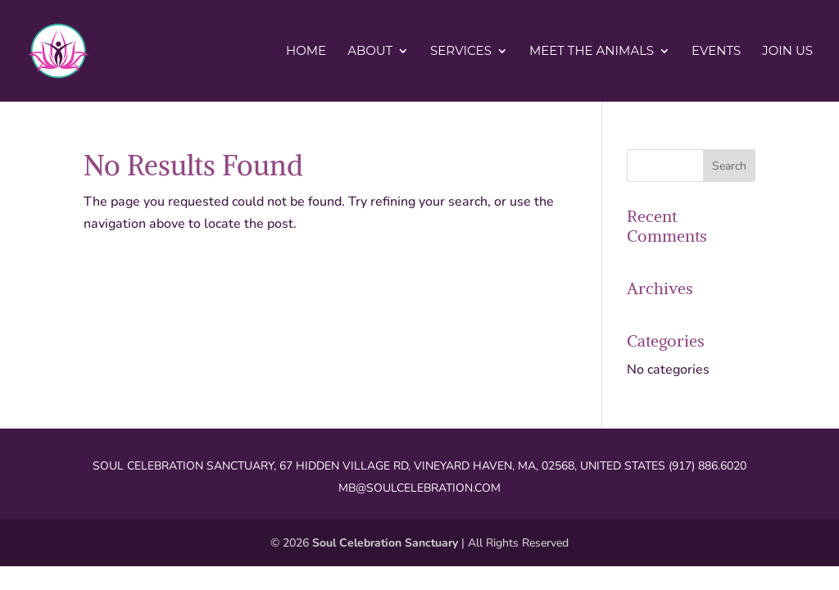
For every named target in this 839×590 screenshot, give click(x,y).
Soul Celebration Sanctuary (385, 543)
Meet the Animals (591, 51)
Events (716, 51)
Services (461, 51)
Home (306, 51)
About (369, 51)
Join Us (787, 51)
